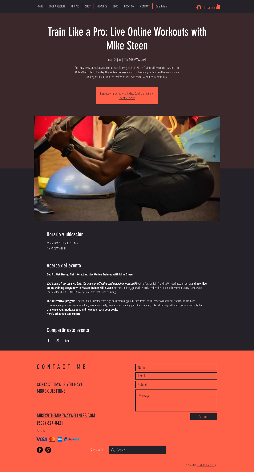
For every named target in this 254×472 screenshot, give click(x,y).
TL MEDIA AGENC (205, 465)
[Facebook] (40, 450)
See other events (127, 98)
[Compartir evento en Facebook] (48, 340)
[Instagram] (48, 450)
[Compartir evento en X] (58, 340)
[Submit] (203, 416)
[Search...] (137, 450)
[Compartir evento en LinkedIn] (67, 340)
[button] (218, 6)
